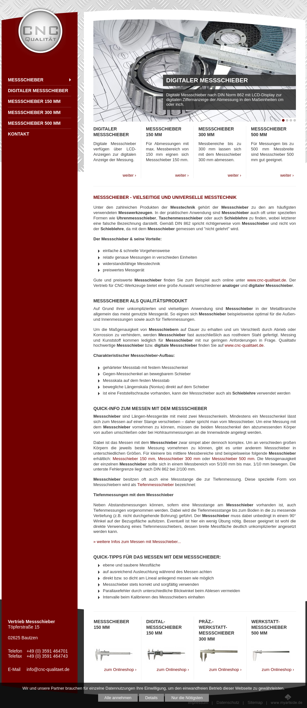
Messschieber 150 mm (134, 458)
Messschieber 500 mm (233, 458)
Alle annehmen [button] (117, 697)
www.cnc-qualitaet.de (266, 280)
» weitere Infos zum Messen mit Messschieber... (137, 541)
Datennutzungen (120, 688)
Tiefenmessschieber (155, 484)
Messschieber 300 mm (179, 458)
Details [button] (151, 697)
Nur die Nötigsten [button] (187, 697)
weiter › (129, 175)
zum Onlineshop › (120, 669)
